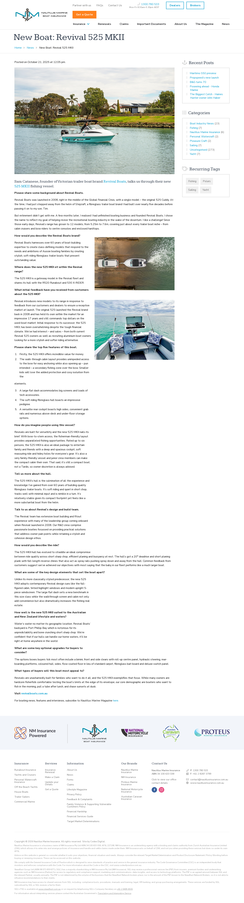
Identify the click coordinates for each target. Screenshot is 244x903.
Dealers (175, 5)
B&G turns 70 (198, 82)
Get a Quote (84, 14)
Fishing (194, 128)
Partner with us (82, 5)
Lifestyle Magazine (77, 789)
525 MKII (22, 186)
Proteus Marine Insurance (129, 783)
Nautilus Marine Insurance (205, 132)
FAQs (99, 5)
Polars (207, 181)
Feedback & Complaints (79, 799)
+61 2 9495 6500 (125, 889)
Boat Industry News (202, 123)
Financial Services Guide (80, 816)
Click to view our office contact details (164, 781)
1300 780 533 (200, 770)
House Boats (21, 792)
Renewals (104, 24)
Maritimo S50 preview (203, 73)
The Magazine (204, 24)
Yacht (193, 154)
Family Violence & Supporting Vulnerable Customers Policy (89, 805)
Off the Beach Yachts (26, 787)
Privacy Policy (74, 794)
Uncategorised (198, 150)
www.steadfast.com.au (49, 889)
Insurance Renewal (50, 771)
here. (116, 700)
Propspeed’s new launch (204, 78)
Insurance (79, 24)
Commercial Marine (24, 802)
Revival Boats (114, 181)
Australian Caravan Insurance (131, 798)
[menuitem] (82, 5)
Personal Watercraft (202, 136)
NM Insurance (128, 777)
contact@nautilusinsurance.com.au (209, 779)
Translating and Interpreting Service (114, 893)
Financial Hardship (77, 811)
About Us (181, 24)
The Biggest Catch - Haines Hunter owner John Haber (206, 96)
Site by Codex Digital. (93, 841)
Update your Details (51, 783)
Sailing (194, 145)
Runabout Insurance (25, 770)
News (226, 24)
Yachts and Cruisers (25, 775)
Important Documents (151, 24)
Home (18, 48)
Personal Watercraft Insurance (25, 781)
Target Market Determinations (83, 821)
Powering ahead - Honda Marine (204, 88)
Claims (124, 24)
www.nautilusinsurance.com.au (207, 783)
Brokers (195, 5)
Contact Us (115, 5)
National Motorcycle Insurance (132, 790)
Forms (70, 780)
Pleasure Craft (198, 141)
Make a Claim (52, 777)
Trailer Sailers (22, 797)
